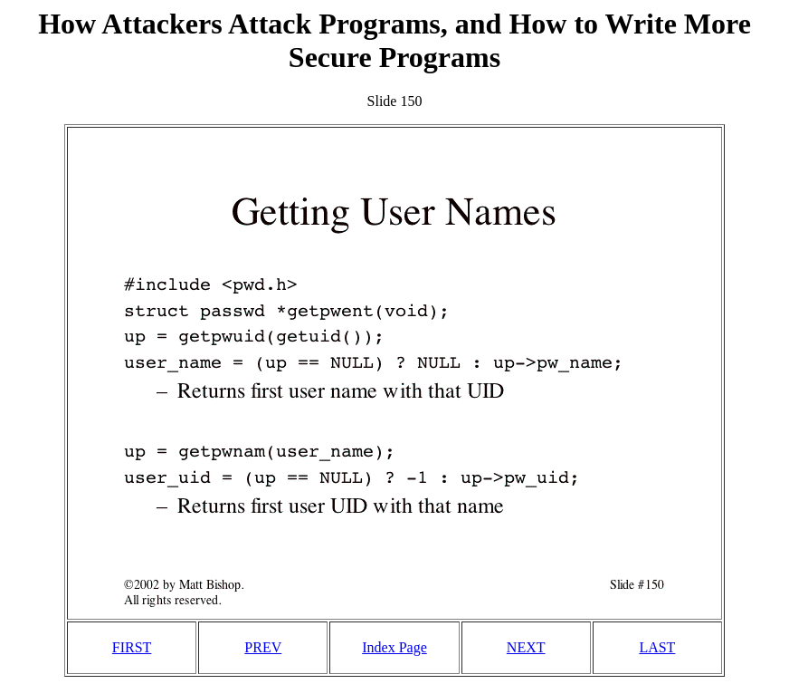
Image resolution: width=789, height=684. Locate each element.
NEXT (526, 647)
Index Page (394, 647)
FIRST (132, 647)
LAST (657, 647)
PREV (262, 647)
